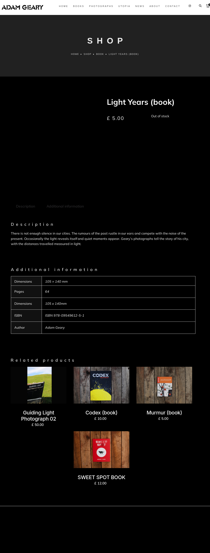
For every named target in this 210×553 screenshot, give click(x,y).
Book (100, 60)
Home (75, 60)
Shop (87, 60)
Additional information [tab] (65, 183)
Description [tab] (25, 183)
